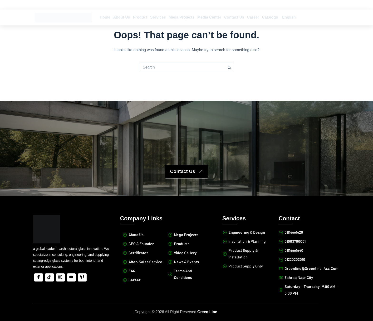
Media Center (209, 17)
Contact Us (234, 17)
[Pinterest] (82, 277)
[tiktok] (49, 277)
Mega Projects (181, 17)
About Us (121, 17)
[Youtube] (71, 277)
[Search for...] (182, 67)
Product (140, 17)
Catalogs (270, 17)
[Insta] (60, 277)
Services (158, 17)
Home (105, 17)
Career (253, 17)
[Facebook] (38, 277)
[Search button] (229, 67)
